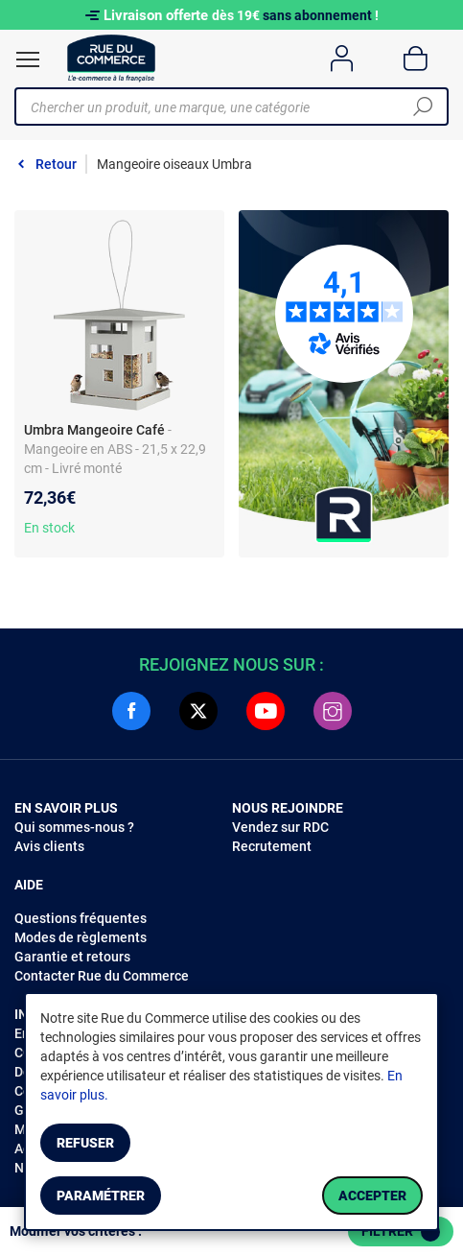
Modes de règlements (80, 937)
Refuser (85, 1142)
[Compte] (342, 58)
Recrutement (272, 846)
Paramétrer (101, 1195)
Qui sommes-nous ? (74, 827)
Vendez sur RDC (280, 827)
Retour (56, 164)
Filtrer (400, 1232)
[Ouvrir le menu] (28, 59)
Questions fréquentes (80, 918)
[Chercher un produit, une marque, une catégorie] (224, 106)
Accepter (372, 1195)
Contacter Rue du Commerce (101, 975)
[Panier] (415, 58)
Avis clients (49, 846)
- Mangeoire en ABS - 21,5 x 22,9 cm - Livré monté (115, 449)
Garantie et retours (72, 956)
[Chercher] (423, 106)
